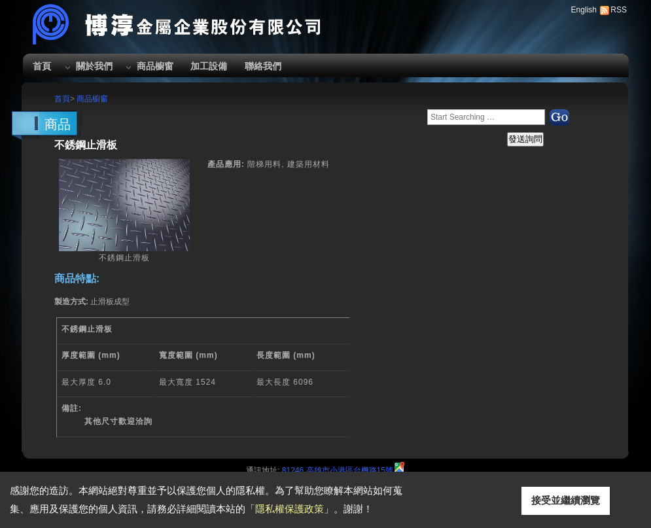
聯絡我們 (263, 66)
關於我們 (94, 66)
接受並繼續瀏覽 (565, 500)
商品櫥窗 (155, 66)
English (584, 9)
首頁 (42, 66)
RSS (618, 9)
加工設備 (208, 66)
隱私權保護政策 (289, 508)
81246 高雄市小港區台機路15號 (337, 470)
